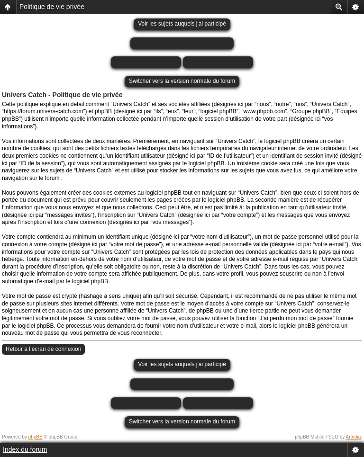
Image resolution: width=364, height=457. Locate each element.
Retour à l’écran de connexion (43, 349)
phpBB (35, 436)
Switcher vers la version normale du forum (182, 81)
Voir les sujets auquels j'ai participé (182, 23)
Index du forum (25, 449)
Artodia (353, 436)
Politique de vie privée (51, 6)
